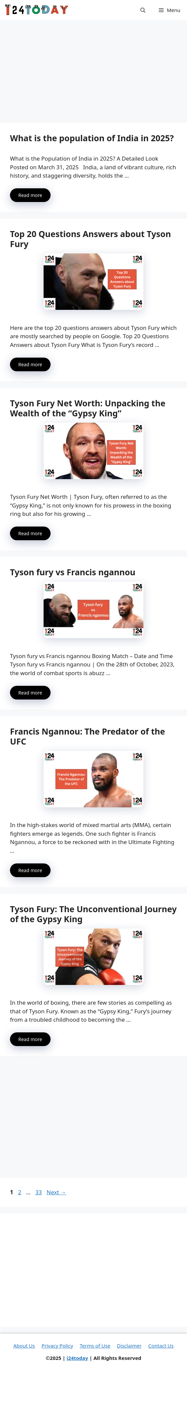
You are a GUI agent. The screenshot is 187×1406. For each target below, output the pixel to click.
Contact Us (160, 1345)
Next (56, 1192)
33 (39, 1192)
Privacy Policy (57, 1345)
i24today (77, 1358)
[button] (143, 10)
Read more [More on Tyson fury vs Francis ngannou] (30, 692)
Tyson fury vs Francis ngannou (72, 572)
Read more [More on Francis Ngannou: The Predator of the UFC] (30, 870)
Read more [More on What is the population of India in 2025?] (30, 195)
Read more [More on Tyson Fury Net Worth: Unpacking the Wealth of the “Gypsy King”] (30, 533)
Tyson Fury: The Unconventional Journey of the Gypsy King (93, 914)
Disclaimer (129, 1345)
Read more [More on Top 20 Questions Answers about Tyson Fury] (30, 364)
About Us (24, 1345)
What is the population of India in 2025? (92, 138)
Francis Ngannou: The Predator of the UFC (87, 736)
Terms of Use (95, 1345)
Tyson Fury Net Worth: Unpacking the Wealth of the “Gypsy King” (87, 408)
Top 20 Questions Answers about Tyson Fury (90, 238)
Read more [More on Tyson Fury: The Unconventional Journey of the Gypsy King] (30, 1039)
